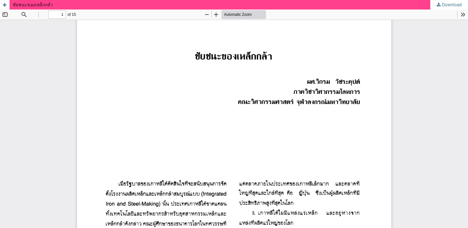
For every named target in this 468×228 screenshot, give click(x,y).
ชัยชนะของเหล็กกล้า (33, 4)
